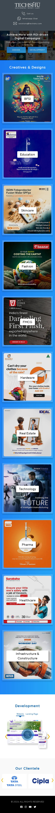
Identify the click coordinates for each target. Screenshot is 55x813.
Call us (27, 13)
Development (37, 50)
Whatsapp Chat (27, 18)
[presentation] (6, 735)
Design (16, 50)
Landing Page (32, 714)
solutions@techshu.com (27, 23)
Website (20, 714)
